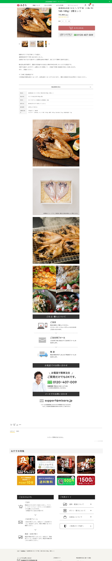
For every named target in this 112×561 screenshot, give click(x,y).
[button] (25, 44)
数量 (59, 21)
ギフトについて (73, 5)
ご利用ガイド (56, 558)
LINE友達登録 (48, 1)
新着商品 (23, 551)
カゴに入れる (78, 28)
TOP (18, 551)
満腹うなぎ (36, 5)
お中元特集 (59, 5)
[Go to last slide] (19, 43)
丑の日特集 (48, 5)
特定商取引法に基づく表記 (83, 558)
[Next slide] (49, 43)
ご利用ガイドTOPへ (76, 526)
